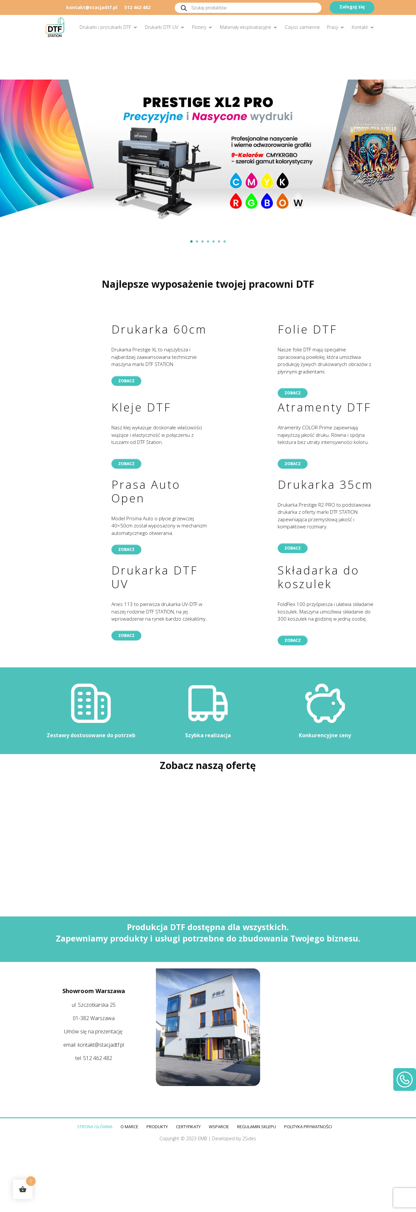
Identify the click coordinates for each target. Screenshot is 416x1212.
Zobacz (126, 381)
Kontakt (360, 27)
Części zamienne (302, 27)
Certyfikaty (188, 1127)
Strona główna (94, 1127)
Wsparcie (219, 1127)
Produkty (157, 1127)
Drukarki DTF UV (161, 27)
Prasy (332, 27)
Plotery (199, 27)
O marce (129, 1127)
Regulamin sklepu (256, 1127)
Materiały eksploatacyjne (245, 27)
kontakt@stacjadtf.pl (91, 7)
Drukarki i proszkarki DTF (105, 27)
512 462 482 (137, 7)
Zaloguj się (352, 7)
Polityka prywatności (308, 1127)
